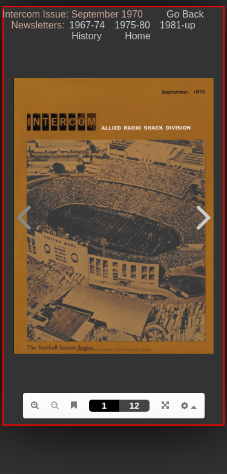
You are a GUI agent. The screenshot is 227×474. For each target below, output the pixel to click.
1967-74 (87, 25)
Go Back (185, 14)
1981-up (178, 25)
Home (132, 36)
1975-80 (132, 25)
